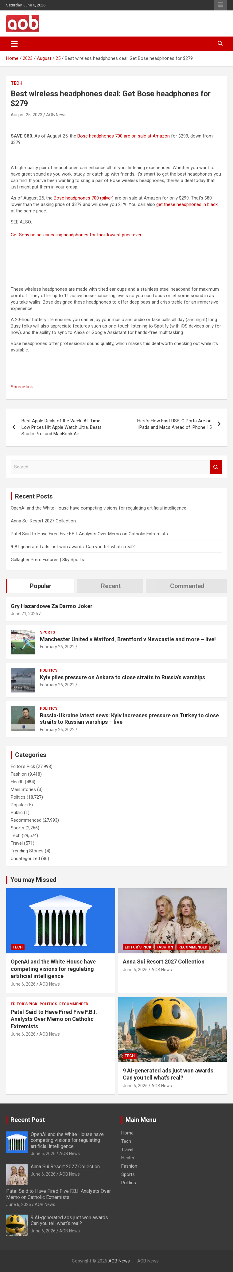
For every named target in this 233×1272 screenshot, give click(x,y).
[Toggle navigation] (14, 44)
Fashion (19, 774)
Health (17, 782)
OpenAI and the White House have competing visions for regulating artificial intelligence (98, 508)
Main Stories (23, 789)
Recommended (26, 820)
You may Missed (33, 879)
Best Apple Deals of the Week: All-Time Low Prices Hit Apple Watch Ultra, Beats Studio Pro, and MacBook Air (61, 427)
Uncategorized (25, 858)
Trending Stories (27, 851)
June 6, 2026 (23, 984)
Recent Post (27, 1119)
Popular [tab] (41, 586)
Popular (18, 805)
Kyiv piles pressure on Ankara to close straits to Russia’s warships (122, 677)
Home (127, 1133)
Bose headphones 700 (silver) (84, 198)
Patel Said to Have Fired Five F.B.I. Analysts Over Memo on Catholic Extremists (89, 534)
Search (216, 467)
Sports (47, 632)
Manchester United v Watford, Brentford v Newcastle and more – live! (128, 639)
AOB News (56, 114)
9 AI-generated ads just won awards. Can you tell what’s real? (73, 546)
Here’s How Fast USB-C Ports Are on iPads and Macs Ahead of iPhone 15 (174, 424)
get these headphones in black (187, 204)
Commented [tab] (187, 586)
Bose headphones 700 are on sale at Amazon (123, 136)
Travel (17, 843)
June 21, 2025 (24, 613)
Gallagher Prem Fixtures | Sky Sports (47, 559)
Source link (22, 387)
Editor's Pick (23, 766)
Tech (16, 83)
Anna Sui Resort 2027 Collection (43, 521)
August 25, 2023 (26, 114)
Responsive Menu (220, 5)
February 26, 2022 (57, 646)
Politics (48, 670)
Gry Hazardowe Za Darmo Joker (51, 606)
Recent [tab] (111, 586)
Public (17, 812)
